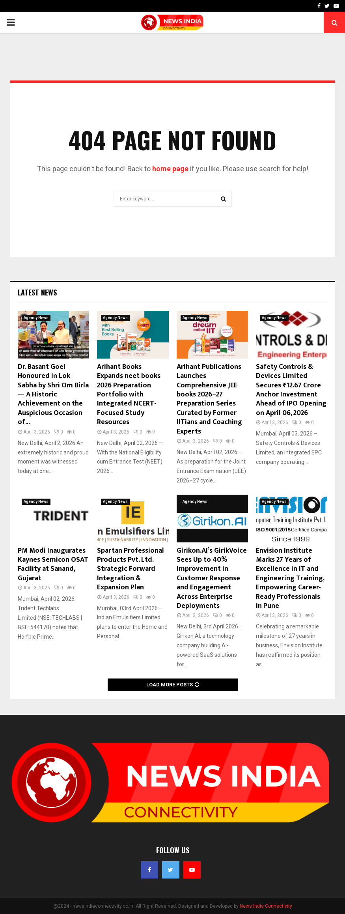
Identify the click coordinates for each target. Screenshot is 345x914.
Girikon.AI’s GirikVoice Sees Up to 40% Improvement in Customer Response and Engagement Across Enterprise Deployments (212, 578)
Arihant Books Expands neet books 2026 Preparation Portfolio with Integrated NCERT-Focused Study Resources (128, 394)
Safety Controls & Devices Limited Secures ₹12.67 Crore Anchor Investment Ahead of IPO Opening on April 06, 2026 (291, 390)
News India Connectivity (266, 906)
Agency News (36, 318)
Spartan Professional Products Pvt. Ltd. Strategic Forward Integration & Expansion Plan (130, 569)
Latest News (37, 292)
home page (170, 168)
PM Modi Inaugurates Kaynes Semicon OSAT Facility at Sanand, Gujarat (53, 564)
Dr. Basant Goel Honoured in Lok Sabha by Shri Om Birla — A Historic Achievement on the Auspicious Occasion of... (53, 394)
